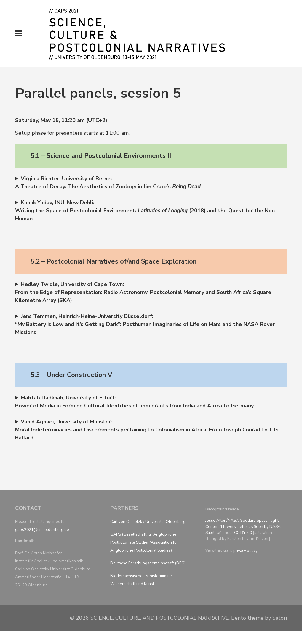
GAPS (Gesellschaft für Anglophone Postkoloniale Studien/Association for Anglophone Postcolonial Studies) (144, 542)
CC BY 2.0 (243, 532)
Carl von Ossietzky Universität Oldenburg (148, 521)
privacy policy (245, 550)
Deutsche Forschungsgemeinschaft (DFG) (148, 563)
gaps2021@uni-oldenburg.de (42, 529)
